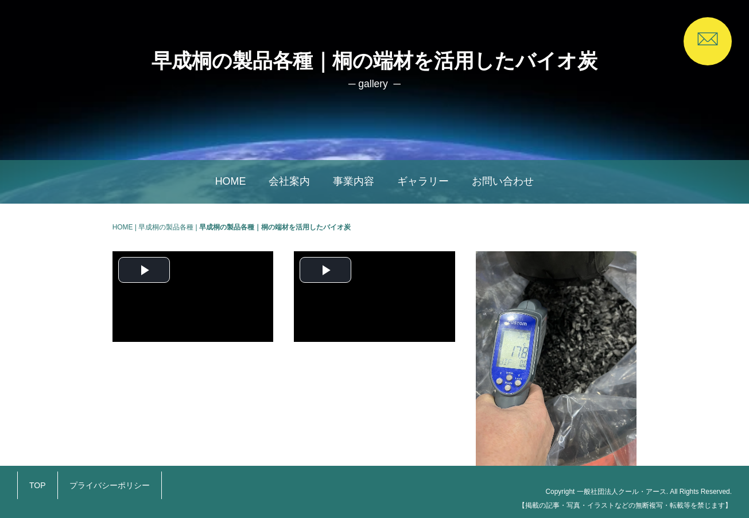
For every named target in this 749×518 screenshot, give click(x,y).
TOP (37, 485)
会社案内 (289, 181)
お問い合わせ (503, 181)
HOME (230, 181)
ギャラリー (423, 181)
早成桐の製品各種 (165, 227)
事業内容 (353, 181)
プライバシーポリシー (109, 485)
